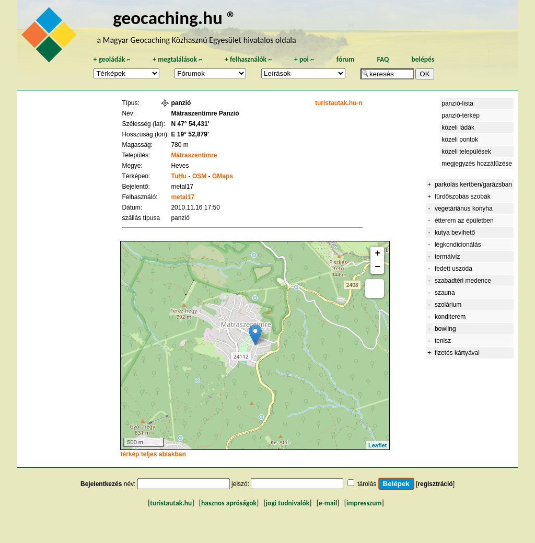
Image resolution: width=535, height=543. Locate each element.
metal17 (182, 197)
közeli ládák (457, 127)
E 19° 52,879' (189, 134)
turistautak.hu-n (339, 103)
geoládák (111, 59)
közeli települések (466, 151)
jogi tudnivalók (288, 503)
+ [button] (378, 253)
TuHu (179, 176)
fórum (345, 59)
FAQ (383, 59)
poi (304, 59)
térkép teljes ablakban (152, 454)
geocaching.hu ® (174, 17)
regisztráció (434, 484)
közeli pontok (459, 139)
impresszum (364, 503)
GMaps (222, 176)
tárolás (366, 484)
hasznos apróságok (229, 503)
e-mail (328, 503)
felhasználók (248, 59)
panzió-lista (457, 103)
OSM (199, 176)
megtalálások (177, 59)
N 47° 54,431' (190, 124)
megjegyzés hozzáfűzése (476, 163)
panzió (181, 103)
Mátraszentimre (194, 155)
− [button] (378, 267)
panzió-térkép (460, 115)
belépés (422, 59)
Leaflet (377, 445)
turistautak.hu (171, 503)
